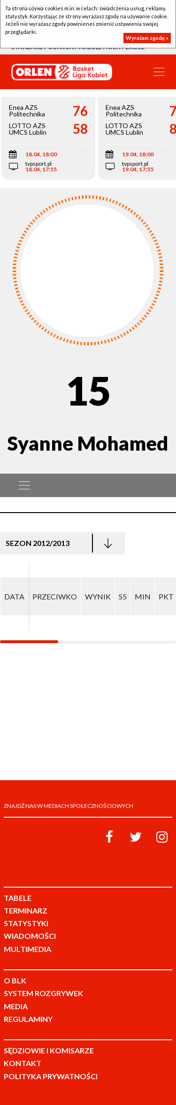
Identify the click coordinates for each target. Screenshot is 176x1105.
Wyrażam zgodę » (147, 38)
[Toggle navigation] (159, 71)
